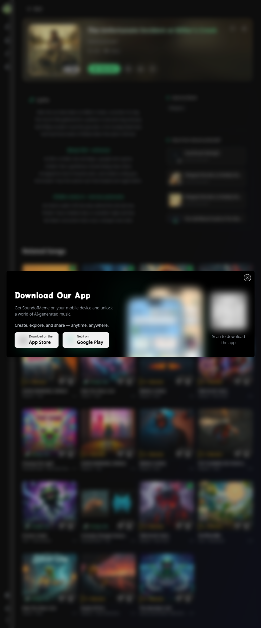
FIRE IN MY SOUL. (213, 390)
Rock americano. (108, 613)
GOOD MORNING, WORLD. (45, 390)
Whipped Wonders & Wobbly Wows (214, 174)
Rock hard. (220, 396)
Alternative (104, 324)
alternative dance (59, 468)
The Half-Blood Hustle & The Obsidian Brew (221, 218)
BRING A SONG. (153, 390)
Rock (97, 396)
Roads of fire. (93, 608)
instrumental (41, 540)
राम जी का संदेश (209, 535)
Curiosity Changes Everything (105, 535)
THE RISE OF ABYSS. (156, 318)
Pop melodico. (47, 324)
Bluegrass (176, 108)
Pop (40, 396)
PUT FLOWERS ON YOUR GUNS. (222, 463)
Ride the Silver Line (98, 390)
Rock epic (161, 324)
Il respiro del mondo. (41, 318)
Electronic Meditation (185, 613)
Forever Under (34, 535)
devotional (216, 540)
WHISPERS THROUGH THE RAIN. (105, 318)
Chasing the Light (38, 463)
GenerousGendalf (103, 41)
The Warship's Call (155, 608)
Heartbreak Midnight (202, 152)
